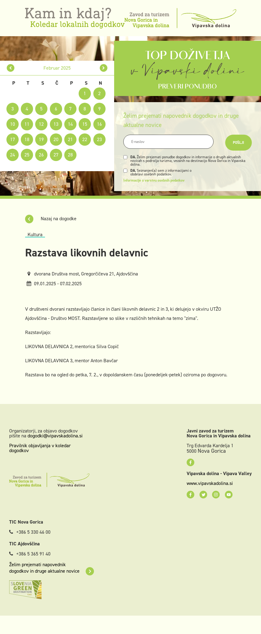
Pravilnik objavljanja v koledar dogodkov (40, 448)
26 (41, 155)
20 (56, 139)
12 (41, 124)
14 (70, 124)
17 (12, 139)
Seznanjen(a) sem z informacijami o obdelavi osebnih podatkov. (161, 172)
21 (70, 139)
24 (12, 155)
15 (84, 124)
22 (84, 139)
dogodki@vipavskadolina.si (55, 435)
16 (99, 124)
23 (99, 139)
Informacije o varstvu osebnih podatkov (154, 180)
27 (56, 155)
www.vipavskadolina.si (210, 483)
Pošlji (238, 142)
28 (70, 155)
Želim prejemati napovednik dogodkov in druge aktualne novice (51, 567)
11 (26, 124)
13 (56, 124)
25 (26, 155)
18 (26, 139)
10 (12, 124)
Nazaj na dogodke (50, 218)
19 (41, 139)
